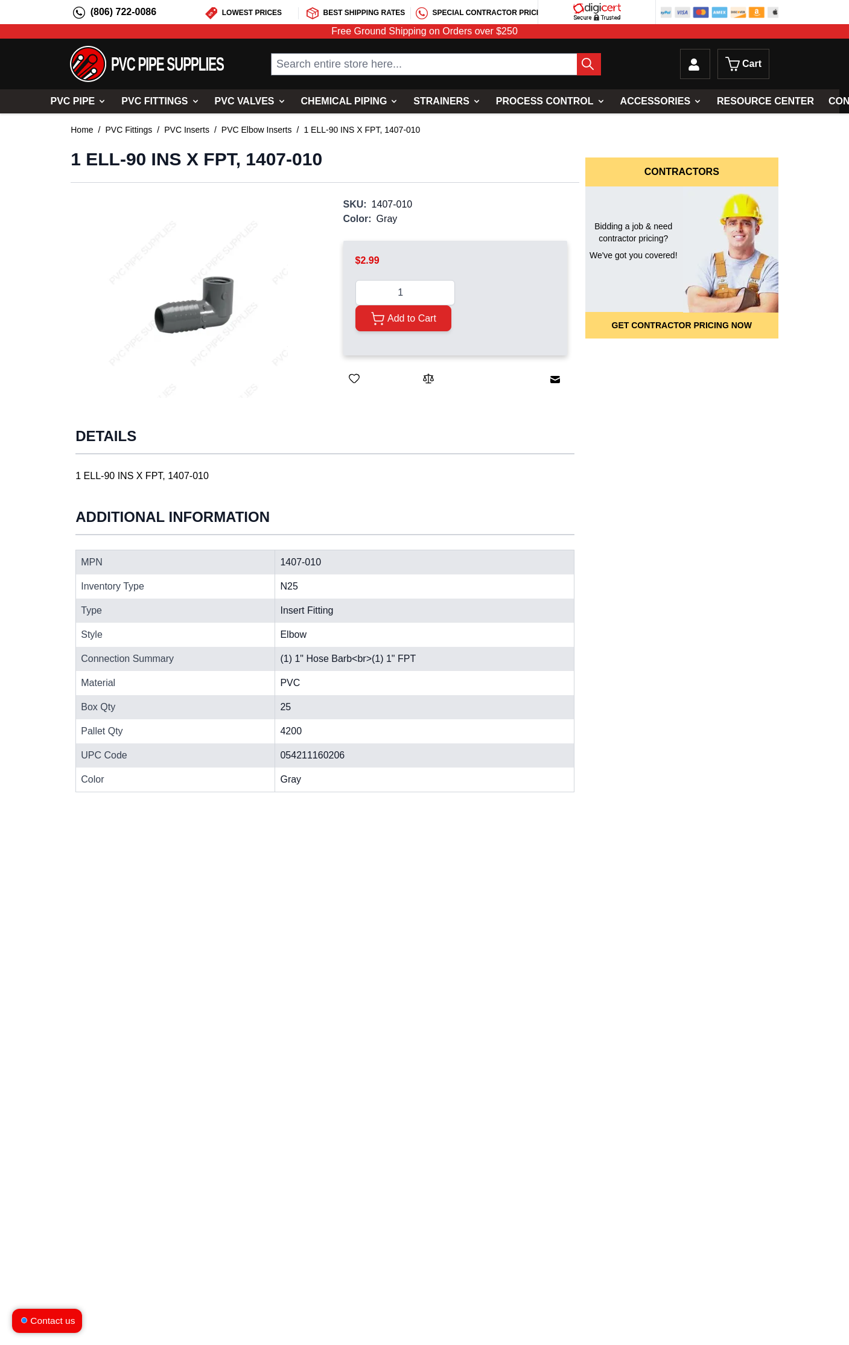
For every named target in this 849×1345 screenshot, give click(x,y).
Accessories (655, 101)
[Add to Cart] (403, 318)
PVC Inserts (186, 130)
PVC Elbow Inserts (256, 130)
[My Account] (695, 64)
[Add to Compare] (428, 378)
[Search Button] (589, 64)
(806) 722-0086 (123, 12)
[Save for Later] (354, 378)
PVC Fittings (154, 101)
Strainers (441, 101)
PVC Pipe (72, 101)
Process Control (545, 101)
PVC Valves (245, 101)
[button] (195, 305)
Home (82, 130)
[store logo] (147, 64)
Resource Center (765, 101)
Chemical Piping (344, 101)
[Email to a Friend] (555, 379)
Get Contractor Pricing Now (682, 325)
